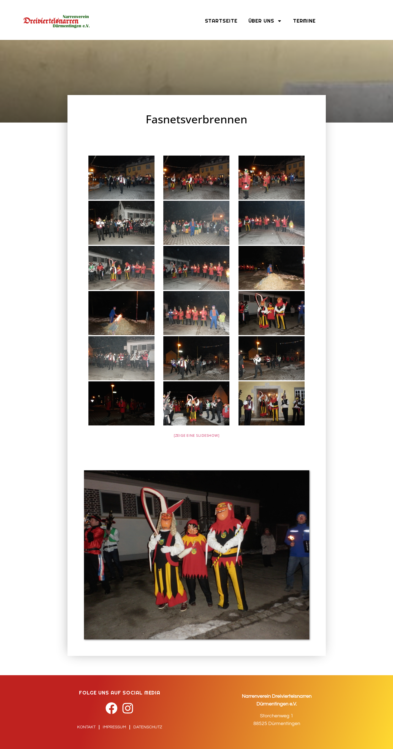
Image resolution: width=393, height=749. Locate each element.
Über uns (265, 21)
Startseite (221, 21)
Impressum (114, 727)
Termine (304, 21)
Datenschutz (147, 727)
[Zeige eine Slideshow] (196, 435)
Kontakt (86, 727)
